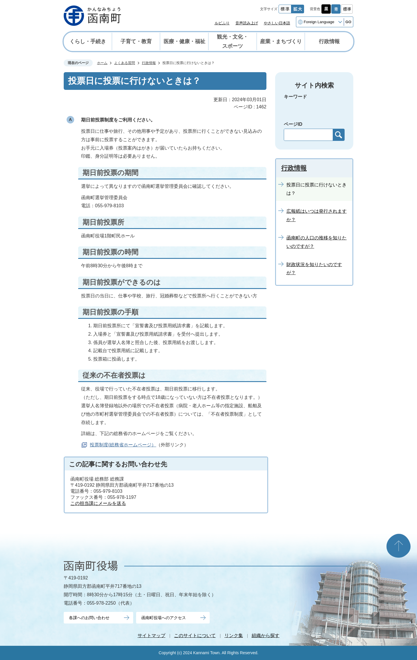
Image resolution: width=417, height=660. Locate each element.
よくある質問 (124, 63)
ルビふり (222, 23)
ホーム (102, 63)
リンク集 (233, 635)
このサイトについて (195, 635)
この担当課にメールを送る (98, 503)
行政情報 (149, 63)
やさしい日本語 (277, 23)
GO (348, 22)
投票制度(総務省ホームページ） (123, 444)
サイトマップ (151, 635)
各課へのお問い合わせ (89, 617)
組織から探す (265, 635)
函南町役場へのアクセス (163, 617)
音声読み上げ (246, 23)
